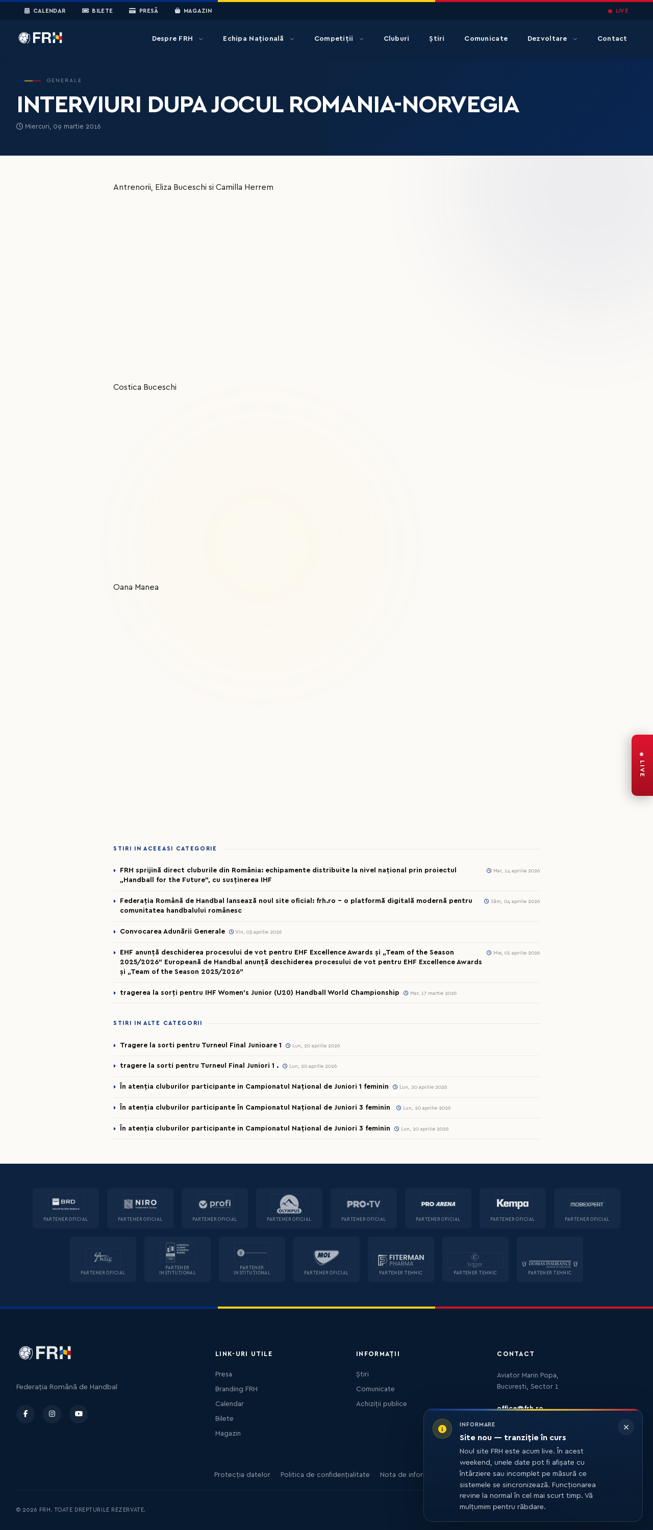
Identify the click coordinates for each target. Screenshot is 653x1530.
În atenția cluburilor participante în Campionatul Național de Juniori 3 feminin (256, 1107)
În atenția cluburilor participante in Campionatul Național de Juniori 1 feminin (254, 1086)
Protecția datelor (242, 1474)
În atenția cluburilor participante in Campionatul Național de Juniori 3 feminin (255, 1128)
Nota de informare (409, 1474)
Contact (612, 38)
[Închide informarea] (626, 1427)
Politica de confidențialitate (325, 1474)
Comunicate (486, 38)
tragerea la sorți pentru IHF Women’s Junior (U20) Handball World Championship (259, 992)
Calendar (45, 11)
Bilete (97, 11)
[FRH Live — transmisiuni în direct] (642, 765)
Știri (436, 38)
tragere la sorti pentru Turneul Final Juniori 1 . (199, 1065)
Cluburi (397, 38)
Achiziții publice (381, 1404)
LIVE (618, 11)
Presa (223, 1374)
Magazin (193, 11)
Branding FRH (236, 1389)
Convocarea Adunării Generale (172, 931)
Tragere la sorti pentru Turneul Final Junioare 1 (201, 1045)
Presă (143, 11)
